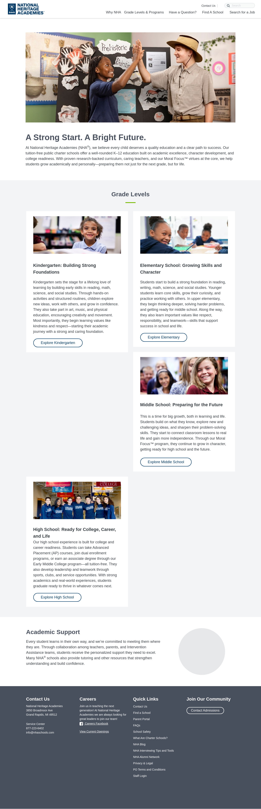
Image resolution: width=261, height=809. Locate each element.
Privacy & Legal (143, 763)
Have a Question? (182, 12)
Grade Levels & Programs (144, 12)
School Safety (142, 731)
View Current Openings (94, 731)
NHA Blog (139, 744)
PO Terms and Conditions (149, 769)
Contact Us (208, 5)
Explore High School (57, 597)
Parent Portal (141, 719)
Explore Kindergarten (58, 343)
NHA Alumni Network (146, 757)
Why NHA (113, 12)
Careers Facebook (94, 724)
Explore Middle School (166, 462)
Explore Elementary (164, 337)
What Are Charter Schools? (150, 738)
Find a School (142, 712)
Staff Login (140, 775)
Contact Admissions (205, 710)
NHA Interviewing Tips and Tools (153, 750)
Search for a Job (242, 12)
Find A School (212, 12)
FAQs (136, 725)
